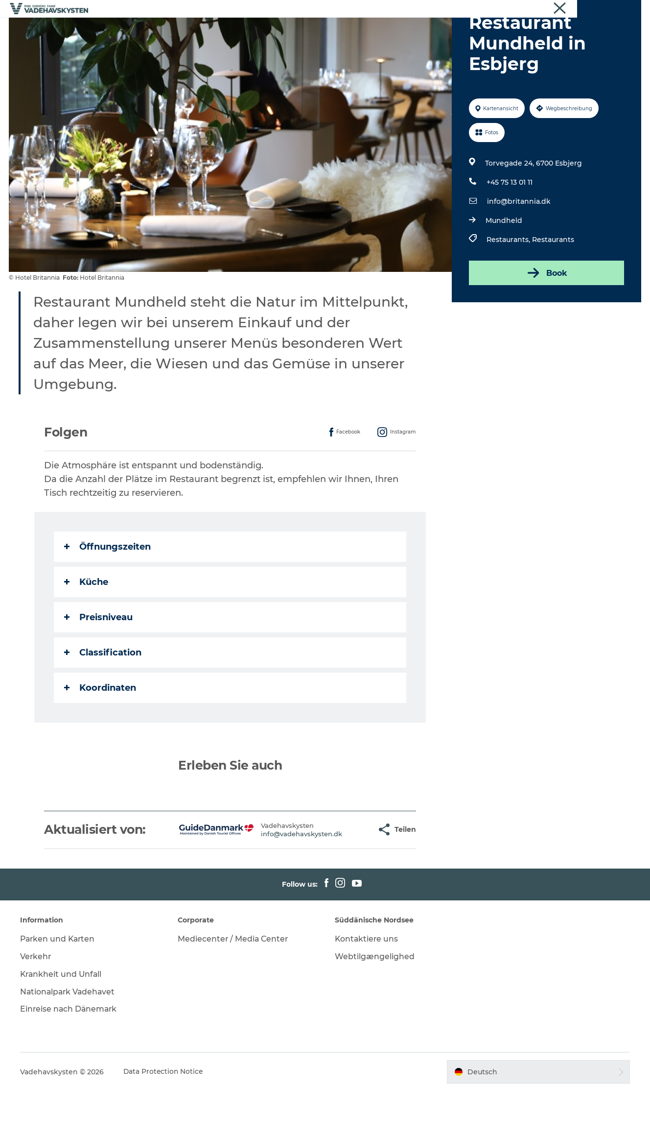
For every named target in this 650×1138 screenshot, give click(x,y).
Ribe (154, 31)
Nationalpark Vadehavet (70, 1038)
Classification (103, 699)
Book (545, 319)
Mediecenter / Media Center (234, 985)
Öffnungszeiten (108, 593)
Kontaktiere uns (367, 985)
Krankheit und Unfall (63, 1020)
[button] (338, 876)
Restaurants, (509, 286)
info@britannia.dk (518, 247)
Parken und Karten (60, 985)
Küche (87, 628)
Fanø (229, 31)
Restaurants (553, 286)
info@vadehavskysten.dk (271, 880)
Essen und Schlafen (392, 31)
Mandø (266, 31)
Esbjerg (191, 31)
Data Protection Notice (165, 1118)
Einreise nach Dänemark (71, 1056)
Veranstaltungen (474, 31)
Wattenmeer (317, 31)
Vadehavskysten (616, 9)
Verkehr (37, 1003)
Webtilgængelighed (375, 1003)
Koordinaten (101, 734)
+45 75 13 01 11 (509, 228)
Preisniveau (99, 663)
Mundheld (503, 267)
